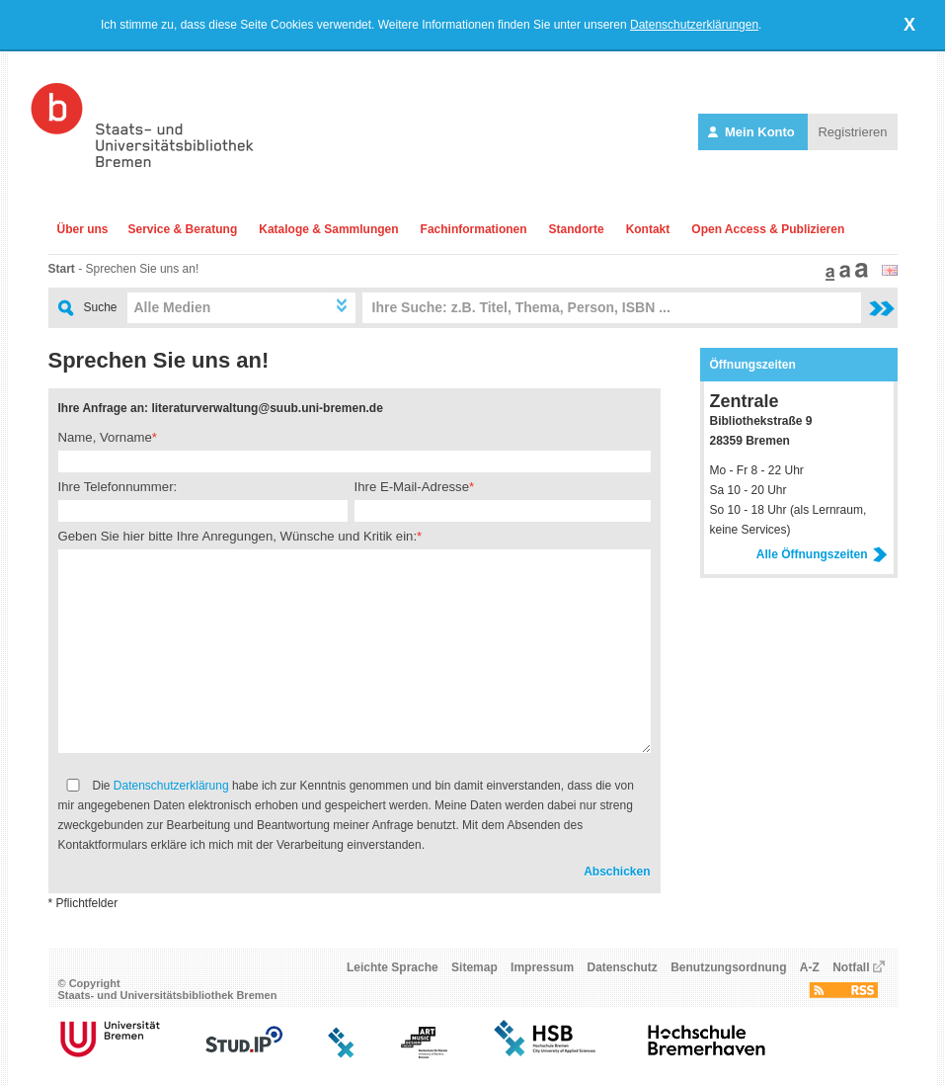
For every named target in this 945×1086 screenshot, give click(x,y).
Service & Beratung (183, 229)
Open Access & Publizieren (767, 229)
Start (61, 269)
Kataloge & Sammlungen (328, 229)
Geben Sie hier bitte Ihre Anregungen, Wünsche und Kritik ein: (238, 536)
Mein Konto (753, 132)
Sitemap (474, 967)
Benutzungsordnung (728, 967)
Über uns (83, 229)
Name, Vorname (105, 437)
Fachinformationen (474, 229)
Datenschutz (622, 967)
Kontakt (648, 229)
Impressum (542, 967)
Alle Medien (172, 307)
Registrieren (852, 132)
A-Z (810, 967)
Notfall (850, 967)
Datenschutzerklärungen (694, 25)
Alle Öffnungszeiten (822, 554)
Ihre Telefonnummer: (118, 486)
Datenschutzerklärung (171, 786)
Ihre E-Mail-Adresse (412, 486)
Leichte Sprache (392, 967)
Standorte (576, 229)
